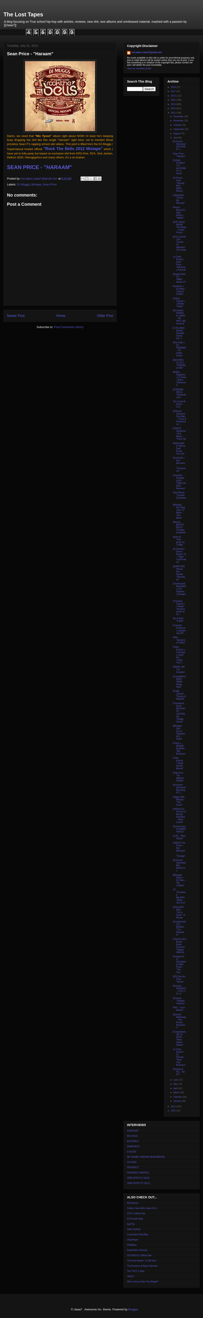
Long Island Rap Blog (137, 1234)
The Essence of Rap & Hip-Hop (142, 1266)
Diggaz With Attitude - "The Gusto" (179, 801)
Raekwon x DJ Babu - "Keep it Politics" (179, 290)
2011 (173, 1106)
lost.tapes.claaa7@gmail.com (146, 52)
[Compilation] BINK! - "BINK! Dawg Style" (179, 681)
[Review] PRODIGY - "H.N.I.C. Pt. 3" (179, 990)
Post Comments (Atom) (68, 327)
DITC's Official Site (136, 1213)
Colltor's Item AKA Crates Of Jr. (142, 1208)
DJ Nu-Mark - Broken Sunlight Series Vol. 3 (179, 333)
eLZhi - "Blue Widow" (179, 837)
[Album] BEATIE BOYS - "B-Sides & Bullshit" (179, 527)
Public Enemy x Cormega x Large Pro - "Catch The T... (179, 655)
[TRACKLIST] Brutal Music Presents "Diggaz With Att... (179, 946)
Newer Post (16, 316)
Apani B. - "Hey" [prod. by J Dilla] (179, 541)
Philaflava (131, 1245)
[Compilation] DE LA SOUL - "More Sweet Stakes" (179, 1038)
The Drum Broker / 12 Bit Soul (141, 1260)
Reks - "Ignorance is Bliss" (179, 640)
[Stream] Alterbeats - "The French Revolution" (179, 1021)
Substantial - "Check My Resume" (179, 199)
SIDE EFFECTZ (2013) (138, 1178)
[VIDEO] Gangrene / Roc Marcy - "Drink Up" (179, 433)
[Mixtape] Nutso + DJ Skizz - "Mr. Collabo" (179, 880)
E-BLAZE (131, 1151)
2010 (173, 1110)
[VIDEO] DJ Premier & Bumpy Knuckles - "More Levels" (179, 815)
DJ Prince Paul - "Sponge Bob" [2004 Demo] (178, 184)
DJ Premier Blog (135, 1219)
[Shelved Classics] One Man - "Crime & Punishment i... (179, 417)
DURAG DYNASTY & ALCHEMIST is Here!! (179, 167)
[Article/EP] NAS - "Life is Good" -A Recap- (179, 912)
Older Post (105, 316)
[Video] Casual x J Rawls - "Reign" (179, 302)
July (175, 137)
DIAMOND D (133, 1146)
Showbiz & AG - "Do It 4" (179, 1072)
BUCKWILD (133, 1141)
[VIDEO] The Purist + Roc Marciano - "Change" (179, 849)
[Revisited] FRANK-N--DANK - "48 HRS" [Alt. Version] (179, 317)
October (177, 125)
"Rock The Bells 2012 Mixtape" (73, 149)
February (178, 1097)
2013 (173, 108)
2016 (173, 96)
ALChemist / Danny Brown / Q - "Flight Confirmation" (179, 555)
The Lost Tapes (23, 14)
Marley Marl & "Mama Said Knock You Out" (179, 448)
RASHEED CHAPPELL (138, 1172)
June (176, 1080)
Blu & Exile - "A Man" (179, 619)
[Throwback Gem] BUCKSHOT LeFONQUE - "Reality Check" (179, 712)
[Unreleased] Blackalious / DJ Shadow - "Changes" (179, 590)
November (178, 120)
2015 (173, 100)
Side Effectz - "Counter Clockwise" (179, 496)
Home (60, 316)
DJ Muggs (23, 184)
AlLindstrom (133, 1203)
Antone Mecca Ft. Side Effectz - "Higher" (179, 212)
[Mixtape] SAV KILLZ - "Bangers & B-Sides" (179, 732)
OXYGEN (131, 1162)
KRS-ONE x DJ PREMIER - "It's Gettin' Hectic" (179, 349)
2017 (173, 91)
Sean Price (50, 184)
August (177, 133)
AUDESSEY (133, 1131)
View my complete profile (139, 68)
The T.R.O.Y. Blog (135, 1271)
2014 (173, 104)
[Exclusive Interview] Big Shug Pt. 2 (179, 789)
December (178, 116)
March (176, 1092)
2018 (173, 87)
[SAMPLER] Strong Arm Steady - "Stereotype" (179, 573)
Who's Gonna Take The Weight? (142, 1281)
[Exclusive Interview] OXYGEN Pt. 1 (179, 145)
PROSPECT (133, 1167)
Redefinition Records (137, 1250)
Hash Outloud (133, 1229)
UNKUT (130, 1276)
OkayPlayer (132, 1240)
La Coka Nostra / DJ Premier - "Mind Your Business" (179, 1057)
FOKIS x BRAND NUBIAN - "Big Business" (179, 748)
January (177, 1101)
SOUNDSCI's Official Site (139, 1255)
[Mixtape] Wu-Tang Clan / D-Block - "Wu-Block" (179, 511)
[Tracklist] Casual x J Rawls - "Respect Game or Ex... (179, 607)
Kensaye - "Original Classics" (179, 1001)
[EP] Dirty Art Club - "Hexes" (179, 979)
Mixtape (36, 184)
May (175, 1084)
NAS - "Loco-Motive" (179, 1008)
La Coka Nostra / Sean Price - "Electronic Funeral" (179, 263)
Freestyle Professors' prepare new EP (179, 629)
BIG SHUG (132, 1136)
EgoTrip (131, 1224)
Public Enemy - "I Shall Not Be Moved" (178, 763)
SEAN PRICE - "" (39, 167)
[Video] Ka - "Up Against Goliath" (178, 777)
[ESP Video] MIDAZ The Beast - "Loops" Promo (179, 227)
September (179, 129)
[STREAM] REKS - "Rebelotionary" (179, 393)
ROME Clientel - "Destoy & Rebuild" (179, 695)
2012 (173, 113)
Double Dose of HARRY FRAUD (179, 829)
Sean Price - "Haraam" (179, 154)
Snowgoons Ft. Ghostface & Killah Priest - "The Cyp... (179, 964)
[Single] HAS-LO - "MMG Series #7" (179, 278)
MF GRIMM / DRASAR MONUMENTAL (146, 1157)
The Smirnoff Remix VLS (179, 404)
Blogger (133, 1309)
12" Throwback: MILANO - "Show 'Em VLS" (179, 896)
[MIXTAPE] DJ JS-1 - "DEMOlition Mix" (179, 364)
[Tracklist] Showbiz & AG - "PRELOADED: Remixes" (179, 482)
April (175, 1088)
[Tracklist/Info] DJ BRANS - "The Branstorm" (179, 928)
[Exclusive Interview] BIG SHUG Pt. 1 (179, 865)
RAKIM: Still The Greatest (178, 669)
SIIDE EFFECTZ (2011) (138, 1183)
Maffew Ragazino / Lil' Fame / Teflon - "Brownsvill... (179, 378)
